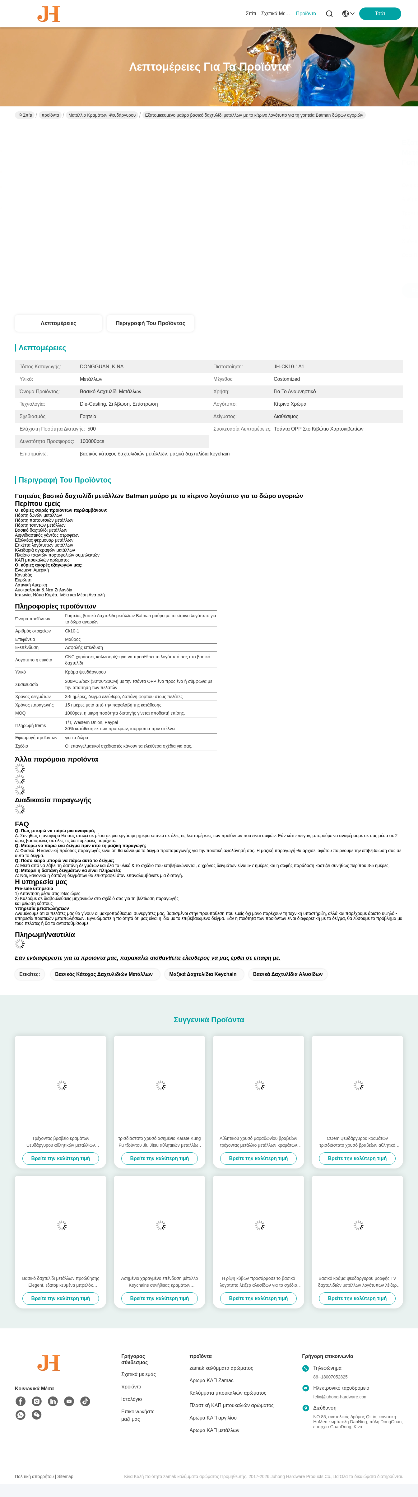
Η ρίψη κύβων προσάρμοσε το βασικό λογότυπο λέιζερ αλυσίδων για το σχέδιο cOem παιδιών (258, 1282)
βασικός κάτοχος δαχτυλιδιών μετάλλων (104, 974)
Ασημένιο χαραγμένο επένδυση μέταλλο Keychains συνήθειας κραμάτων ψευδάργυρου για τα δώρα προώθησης (159, 1282)
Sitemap (65, 1476)
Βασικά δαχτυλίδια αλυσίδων (288, 974)
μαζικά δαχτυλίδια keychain (203, 974)
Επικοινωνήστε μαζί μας (137, 1415)
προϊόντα (306, 13)
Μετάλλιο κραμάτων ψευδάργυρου (102, 115)
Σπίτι (251, 13)
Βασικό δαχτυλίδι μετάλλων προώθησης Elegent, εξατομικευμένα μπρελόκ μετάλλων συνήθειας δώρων (60, 1282)
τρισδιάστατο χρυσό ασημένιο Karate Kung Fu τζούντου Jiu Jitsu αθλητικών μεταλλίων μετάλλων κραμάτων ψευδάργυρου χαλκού (159, 1142)
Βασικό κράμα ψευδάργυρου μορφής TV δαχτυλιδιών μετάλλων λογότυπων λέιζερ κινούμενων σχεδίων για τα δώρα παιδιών (357, 1282)
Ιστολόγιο (131, 1399)
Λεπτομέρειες (59, 323)
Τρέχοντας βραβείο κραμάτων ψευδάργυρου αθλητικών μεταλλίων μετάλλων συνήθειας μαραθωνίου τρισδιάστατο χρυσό (60, 1142)
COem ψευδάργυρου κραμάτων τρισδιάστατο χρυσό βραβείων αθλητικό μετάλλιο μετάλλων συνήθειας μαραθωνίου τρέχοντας (357, 1142)
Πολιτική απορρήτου (34, 1476)
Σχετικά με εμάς (276, 13)
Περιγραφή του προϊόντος (150, 323)
